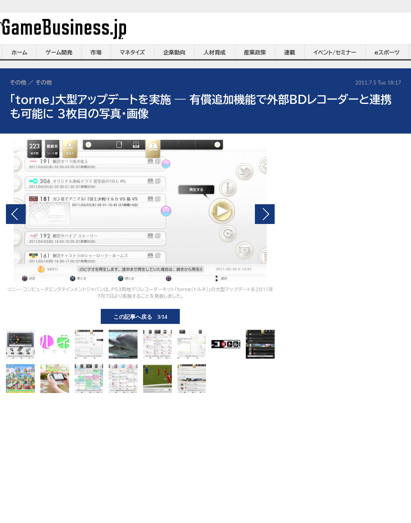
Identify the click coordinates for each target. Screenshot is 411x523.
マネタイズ (132, 52)
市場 (96, 52)
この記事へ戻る (140, 316)
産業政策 (255, 52)
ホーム (19, 52)
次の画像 (265, 214)
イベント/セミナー (334, 52)
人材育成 (215, 52)
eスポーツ (387, 52)
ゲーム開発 (58, 52)
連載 (289, 52)
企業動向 (174, 52)
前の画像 (16, 214)
